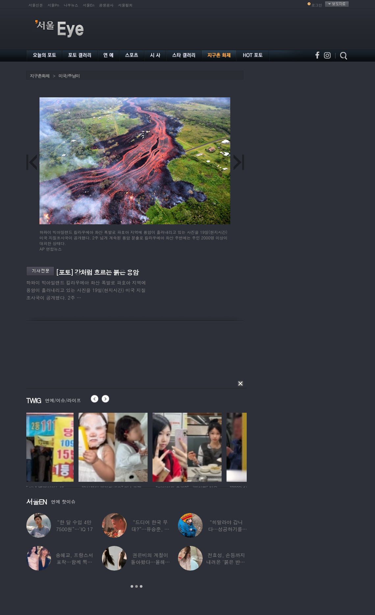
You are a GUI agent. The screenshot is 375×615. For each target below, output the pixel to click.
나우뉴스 (71, 5)
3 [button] (141, 586)
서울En (88, 5)
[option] (60, 446)
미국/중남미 (69, 76)
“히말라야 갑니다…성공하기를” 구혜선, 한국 (226, 529)
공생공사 (106, 5)
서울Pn (53, 5)
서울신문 (36, 5)
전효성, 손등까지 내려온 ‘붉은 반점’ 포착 (226, 562)
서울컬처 (125, 5)
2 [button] (136, 586)
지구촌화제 (40, 76)
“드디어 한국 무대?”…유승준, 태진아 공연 (150, 529)
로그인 (317, 5)
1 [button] (132, 586)
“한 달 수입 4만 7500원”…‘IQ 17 (74, 525)
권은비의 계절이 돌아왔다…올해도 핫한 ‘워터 (150, 562)
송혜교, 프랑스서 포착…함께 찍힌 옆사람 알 (74, 562)
